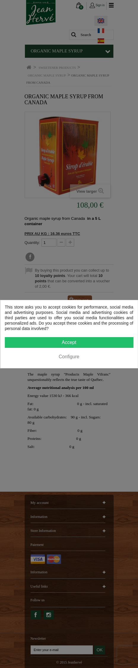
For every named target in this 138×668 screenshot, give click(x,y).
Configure (69, 356)
